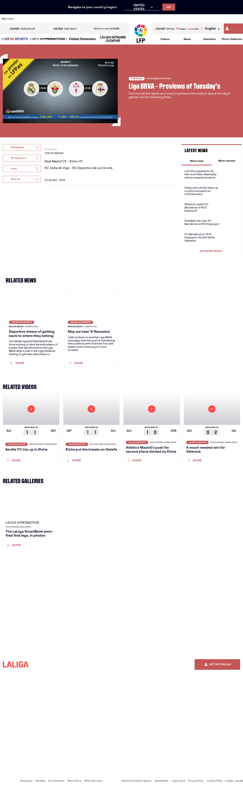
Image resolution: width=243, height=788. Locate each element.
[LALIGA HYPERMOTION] (49, 39)
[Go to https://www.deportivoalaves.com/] (56, 19)
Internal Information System (136, 780)
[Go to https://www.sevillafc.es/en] (216, 19)
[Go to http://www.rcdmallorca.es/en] (159, 19)
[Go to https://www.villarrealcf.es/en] (238, 19)
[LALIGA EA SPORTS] (15, 39)
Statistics (209, 39)
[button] (15, 39)
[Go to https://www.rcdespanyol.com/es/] (147, 19)
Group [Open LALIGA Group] (164, 28)
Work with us (74, 780)
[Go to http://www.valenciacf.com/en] (227, 19)
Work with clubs (93, 780)
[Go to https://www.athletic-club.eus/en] (22, 19)
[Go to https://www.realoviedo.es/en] (193, 19)
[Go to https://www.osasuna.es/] (45, 19)
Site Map (40, 780)
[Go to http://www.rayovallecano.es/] (124, 19)
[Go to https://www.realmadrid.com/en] (182, 19)
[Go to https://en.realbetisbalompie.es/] (170, 19)
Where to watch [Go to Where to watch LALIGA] (106, 28)
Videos (165, 39)
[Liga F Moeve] (82, 39)
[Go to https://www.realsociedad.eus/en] (204, 19)
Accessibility (162, 780)
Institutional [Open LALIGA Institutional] (22, 28)
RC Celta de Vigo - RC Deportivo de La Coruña (78, 168)
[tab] (196, 160)
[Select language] (211, 28)
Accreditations (56, 780)
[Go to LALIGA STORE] (187, 28)
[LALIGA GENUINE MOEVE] (113, 39)
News (187, 39)
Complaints (26, 780)
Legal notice (178, 780)
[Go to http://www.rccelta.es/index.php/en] (136, 19)
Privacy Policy (196, 780)
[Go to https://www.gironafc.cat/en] (102, 19)
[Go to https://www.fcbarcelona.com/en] (79, 19)
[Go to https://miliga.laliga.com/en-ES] (233, 28)
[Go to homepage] (140, 42)
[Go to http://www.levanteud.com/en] (113, 19)
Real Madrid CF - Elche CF (64, 161)
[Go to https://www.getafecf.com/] (90, 19)
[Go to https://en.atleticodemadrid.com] (33, 19)
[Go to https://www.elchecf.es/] (67, 19)
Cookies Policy (215, 780)
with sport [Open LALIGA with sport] (65, 28)
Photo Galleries (232, 39)
